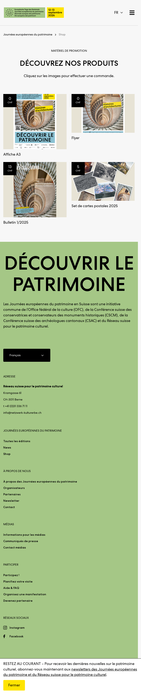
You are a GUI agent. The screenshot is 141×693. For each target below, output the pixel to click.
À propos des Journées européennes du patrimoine (40, 481)
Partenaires (12, 494)
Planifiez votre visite (18, 581)
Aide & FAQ (11, 588)
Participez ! (11, 575)
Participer (10, 564)
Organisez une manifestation (24, 594)
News (7, 447)
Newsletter (11, 501)
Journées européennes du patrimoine (27, 34)
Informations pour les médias (24, 535)
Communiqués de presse (20, 541)
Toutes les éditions (16, 441)
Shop (62, 34)
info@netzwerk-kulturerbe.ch (22, 413)
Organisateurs (14, 488)
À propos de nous (17, 471)
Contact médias (14, 547)
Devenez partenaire (18, 601)
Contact (9, 507)
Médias (8, 524)
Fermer (14, 685)
